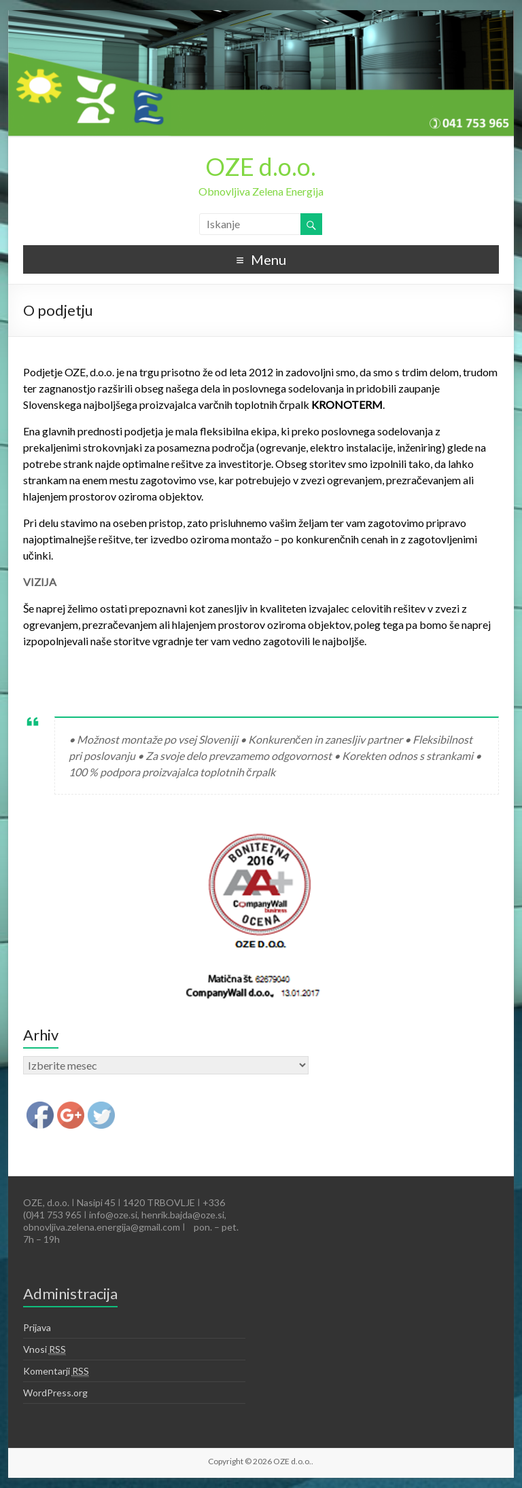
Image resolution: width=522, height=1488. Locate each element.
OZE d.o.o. (260, 166)
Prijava (37, 1327)
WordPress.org (55, 1392)
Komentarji (56, 1371)
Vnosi (44, 1349)
